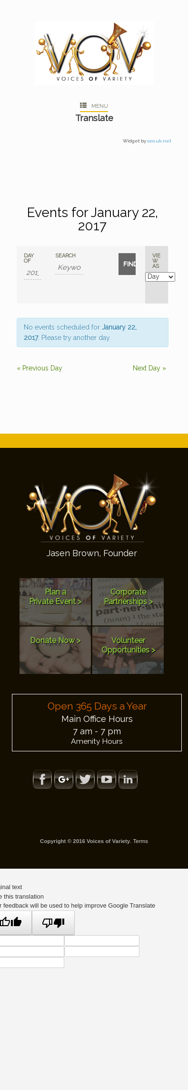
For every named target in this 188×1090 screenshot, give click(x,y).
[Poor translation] (53, 922)
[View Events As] (160, 277)
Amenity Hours (97, 741)
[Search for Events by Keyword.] (69, 268)
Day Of (29, 258)
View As (156, 261)
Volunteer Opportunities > (128, 645)
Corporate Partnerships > (128, 597)
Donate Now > (55, 640)
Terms (140, 841)
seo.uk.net (159, 140)
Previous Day (39, 368)
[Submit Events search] (127, 264)
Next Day (149, 368)
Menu (94, 106)
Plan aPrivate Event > (55, 597)
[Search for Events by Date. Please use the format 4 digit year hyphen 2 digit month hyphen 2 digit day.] (32, 273)
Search (65, 255)
